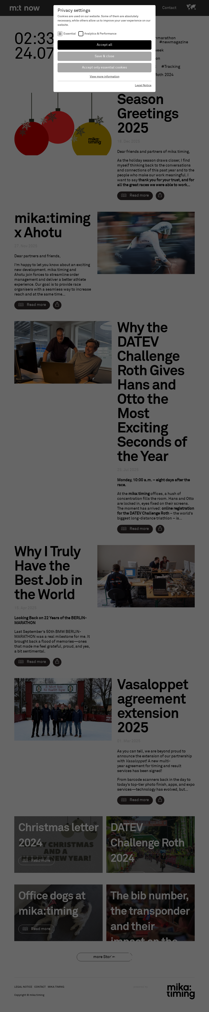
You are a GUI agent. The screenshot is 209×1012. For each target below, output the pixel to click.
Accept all (104, 44)
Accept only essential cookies (104, 67)
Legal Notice (143, 85)
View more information (104, 76)
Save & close (104, 56)
